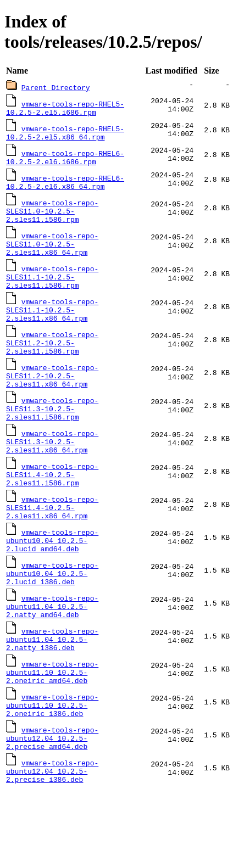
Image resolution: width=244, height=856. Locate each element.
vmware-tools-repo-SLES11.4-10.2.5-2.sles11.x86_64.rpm (52, 545)
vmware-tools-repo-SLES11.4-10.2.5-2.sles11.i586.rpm (52, 509)
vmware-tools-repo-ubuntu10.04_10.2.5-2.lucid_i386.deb (52, 618)
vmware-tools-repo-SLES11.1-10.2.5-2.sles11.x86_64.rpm (52, 328)
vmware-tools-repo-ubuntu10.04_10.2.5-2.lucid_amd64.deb (52, 581)
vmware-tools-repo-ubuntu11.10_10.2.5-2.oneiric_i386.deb (52, 762)
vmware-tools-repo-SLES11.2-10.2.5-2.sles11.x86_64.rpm (52, 400)
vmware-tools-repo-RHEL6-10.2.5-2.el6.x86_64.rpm (65, 188)
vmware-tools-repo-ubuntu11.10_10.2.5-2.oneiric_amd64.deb (52, 726)
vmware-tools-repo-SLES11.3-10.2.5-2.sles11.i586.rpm (52, 436)
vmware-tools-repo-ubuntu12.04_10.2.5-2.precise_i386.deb (52, 835)
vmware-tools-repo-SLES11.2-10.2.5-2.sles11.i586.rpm (52, 364)
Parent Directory (55, 87)
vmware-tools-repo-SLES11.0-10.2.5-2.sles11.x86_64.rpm (52, 255)
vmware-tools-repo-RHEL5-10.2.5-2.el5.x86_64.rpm (65, 135)
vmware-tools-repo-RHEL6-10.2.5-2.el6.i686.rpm (65, 161)
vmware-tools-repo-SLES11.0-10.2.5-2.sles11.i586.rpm (52, 219)
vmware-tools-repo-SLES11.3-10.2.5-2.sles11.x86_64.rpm (52, 473)
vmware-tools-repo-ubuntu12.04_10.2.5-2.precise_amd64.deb (52, 799)
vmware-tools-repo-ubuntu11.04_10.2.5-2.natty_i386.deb (52, 690)
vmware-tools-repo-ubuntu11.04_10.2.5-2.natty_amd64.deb (52, 654)
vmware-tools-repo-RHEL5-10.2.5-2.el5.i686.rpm (65, 109)
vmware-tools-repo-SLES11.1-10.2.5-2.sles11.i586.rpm (52, 291)
